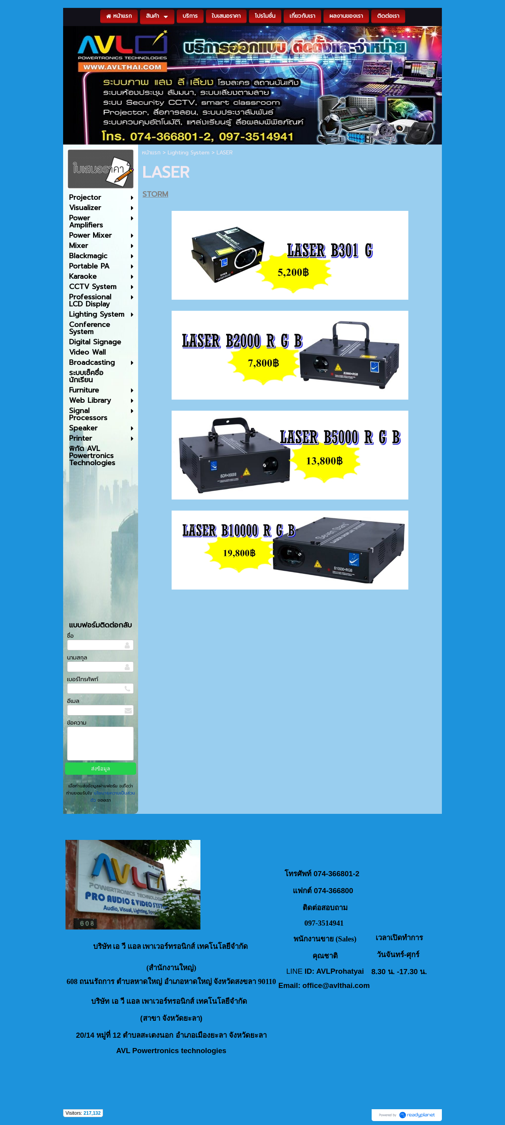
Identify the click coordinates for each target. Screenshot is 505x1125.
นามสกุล (77, 658)
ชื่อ (70, 636)
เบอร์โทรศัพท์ (82, 679)
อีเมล (73, 701)
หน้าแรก (151, 152)
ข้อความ (76, 723)
